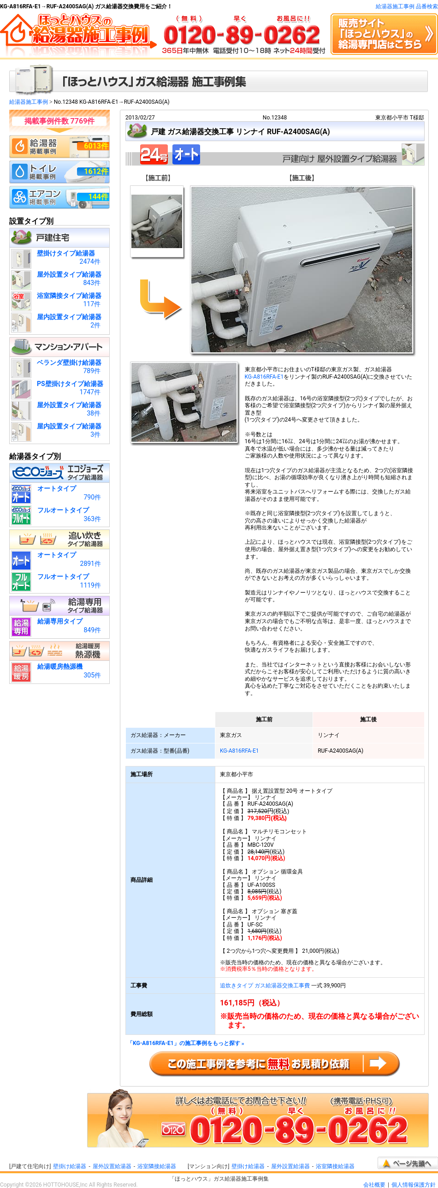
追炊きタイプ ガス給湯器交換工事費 (265, 985)
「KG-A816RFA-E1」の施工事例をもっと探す (185, 1043)
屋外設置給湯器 (112, 1166)
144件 (98, 196)
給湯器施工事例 (28, 102)
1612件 (96, 171)
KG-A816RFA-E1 (264, 377)
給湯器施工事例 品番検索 (407, 6)
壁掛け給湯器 (69, 1166)
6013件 (96, 146)
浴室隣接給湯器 (156, 1166)
